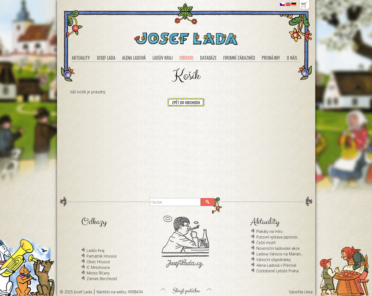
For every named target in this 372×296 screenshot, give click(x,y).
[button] (208, 202)
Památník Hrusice (102, 256)
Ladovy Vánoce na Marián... (279, 253)
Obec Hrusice (98, 261)
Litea (308, 291)
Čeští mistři (266, 242)
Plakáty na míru (269, 231)
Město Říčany (98, 273)
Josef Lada (106, 58)
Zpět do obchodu (186, 102)
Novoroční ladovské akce (278, 248)
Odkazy (94, 221)
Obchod (186, 58)
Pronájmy (271, 58)
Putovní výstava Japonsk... (278, 237)
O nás (292, 58)
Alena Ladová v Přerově (276, 265)
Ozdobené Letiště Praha (277, 270)
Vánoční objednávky (273, 259)
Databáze (208, 58)
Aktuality (81, 58)
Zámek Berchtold (102, 278)
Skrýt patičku (186, 289)
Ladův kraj (163, 58)
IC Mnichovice (98, 267)
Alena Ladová (134, 58)
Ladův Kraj (95, 250)
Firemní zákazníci (239, 58)
